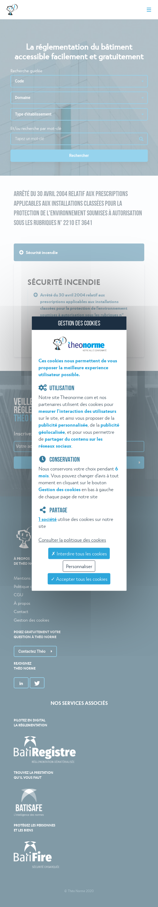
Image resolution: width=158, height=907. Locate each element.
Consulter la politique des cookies (72, 539)
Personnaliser (79, 566)
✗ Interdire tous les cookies (79, 553)
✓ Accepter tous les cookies (79, 579)
